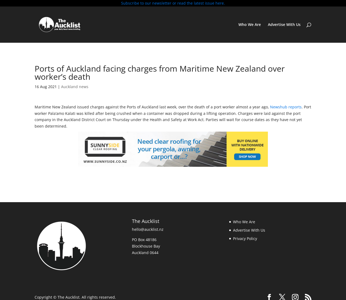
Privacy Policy (245, 238)
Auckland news (74, 86)
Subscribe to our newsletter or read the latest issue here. (173, 3)
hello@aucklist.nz (148, 229)
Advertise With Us (284, 25)
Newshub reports (286, 106)
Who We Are (249, 25)
